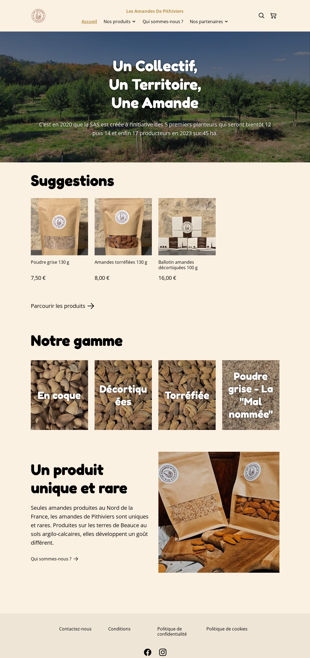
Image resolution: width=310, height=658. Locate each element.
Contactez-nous (75, 629)
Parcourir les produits (62, 306)
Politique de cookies (227, 629)
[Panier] (273, 16)
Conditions (119, 629)
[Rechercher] (261, 16)
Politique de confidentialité (172, 631)
